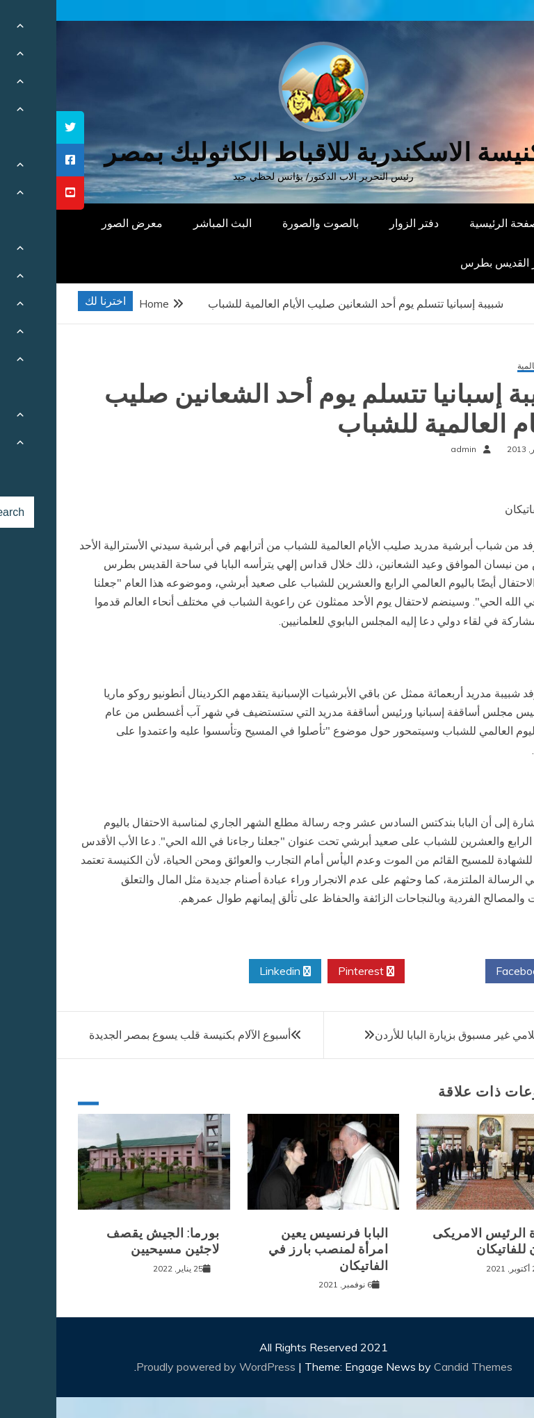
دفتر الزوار (357, 223)
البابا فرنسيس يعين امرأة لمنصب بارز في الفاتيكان (272, 1250)
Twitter (388, 971)
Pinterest (310, 971)
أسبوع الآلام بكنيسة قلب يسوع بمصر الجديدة (133, 1035)
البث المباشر (166, 223)
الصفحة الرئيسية (451, 223)
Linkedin (228, 971)
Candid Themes (417, 1367)
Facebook (469, 971)
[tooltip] (14, 127)
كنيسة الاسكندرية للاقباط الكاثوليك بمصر (267, 152)
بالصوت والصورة (264, 223)
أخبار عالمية (481, 366)
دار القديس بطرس (446, 262)
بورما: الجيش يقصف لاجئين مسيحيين (106, 1241)
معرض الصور (75, 223)
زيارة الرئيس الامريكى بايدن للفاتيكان (439, 1241)
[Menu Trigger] (488, 29)
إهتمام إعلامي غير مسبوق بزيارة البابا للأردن (418, 1035)
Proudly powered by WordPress (161, 1367)
